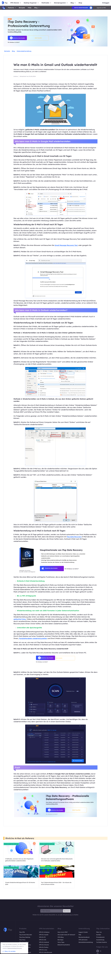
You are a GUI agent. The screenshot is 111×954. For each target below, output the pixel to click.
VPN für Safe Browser (45, 931)
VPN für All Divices (44, 933)
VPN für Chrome (44, 923)
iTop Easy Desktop (24, 916)
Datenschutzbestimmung (14, 948)
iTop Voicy (22, 918)
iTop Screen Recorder (25, 913)
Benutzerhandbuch (84, 916)
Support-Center (83, 911)
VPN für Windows (44, 911)
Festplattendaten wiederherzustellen (33, 638)
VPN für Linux (43, 928)
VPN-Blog (60, 916)
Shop (80, 3)
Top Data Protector (25, 926)
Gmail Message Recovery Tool (66, 245)
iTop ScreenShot (24, 921)
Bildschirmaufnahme (64, 923)
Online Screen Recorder (26, 935)
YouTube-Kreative (101, 921)
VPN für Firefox (43, 926)
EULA (102, 952)
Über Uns (99, 911)
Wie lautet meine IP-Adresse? (66, 913)
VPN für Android (44, 921)
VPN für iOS (42, 918)
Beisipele (22, 8)
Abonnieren (67, 889)
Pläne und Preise (24, 938)
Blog (35, 8)
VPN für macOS (43, 913)
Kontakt (98, 913)
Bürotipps (60, 918)
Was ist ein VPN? (63, 911)
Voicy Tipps (61, 921)
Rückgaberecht (81, 952)
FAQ (80, 913)
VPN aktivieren (83, 918)
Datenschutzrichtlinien (92, 952)
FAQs (29, 8)
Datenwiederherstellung (24, 51)
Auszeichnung (100, 918)
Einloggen (105, 3)
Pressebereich (100, 916)
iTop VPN (22, 911)
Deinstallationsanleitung (86, 921)
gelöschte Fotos (20, 619)
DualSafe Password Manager (25, 932)
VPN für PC (42, 916)
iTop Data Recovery (74, 537)
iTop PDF (21, 928)
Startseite (7, 51)
